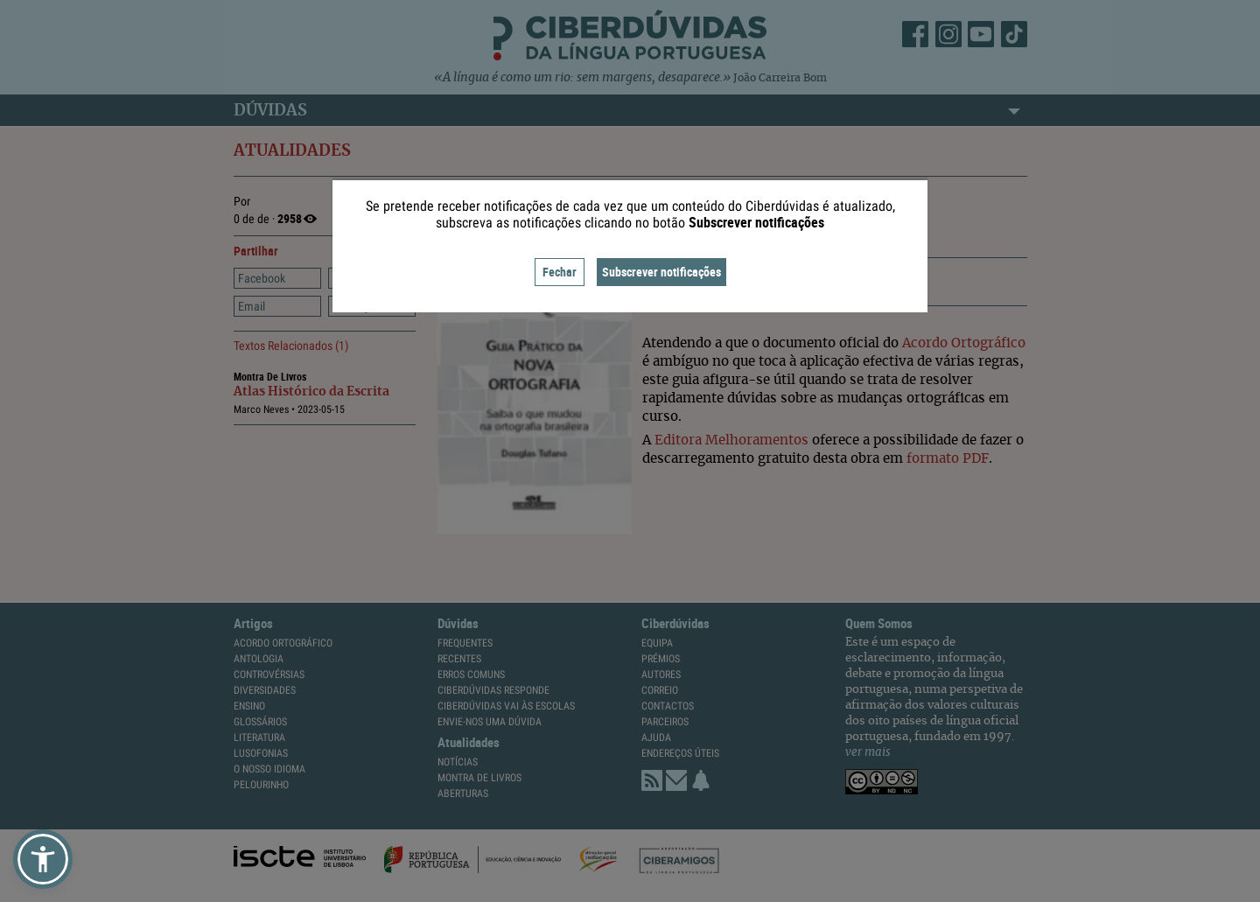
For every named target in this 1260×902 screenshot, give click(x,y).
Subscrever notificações (661, 271)
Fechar (559, 271)
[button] (43, 859)
